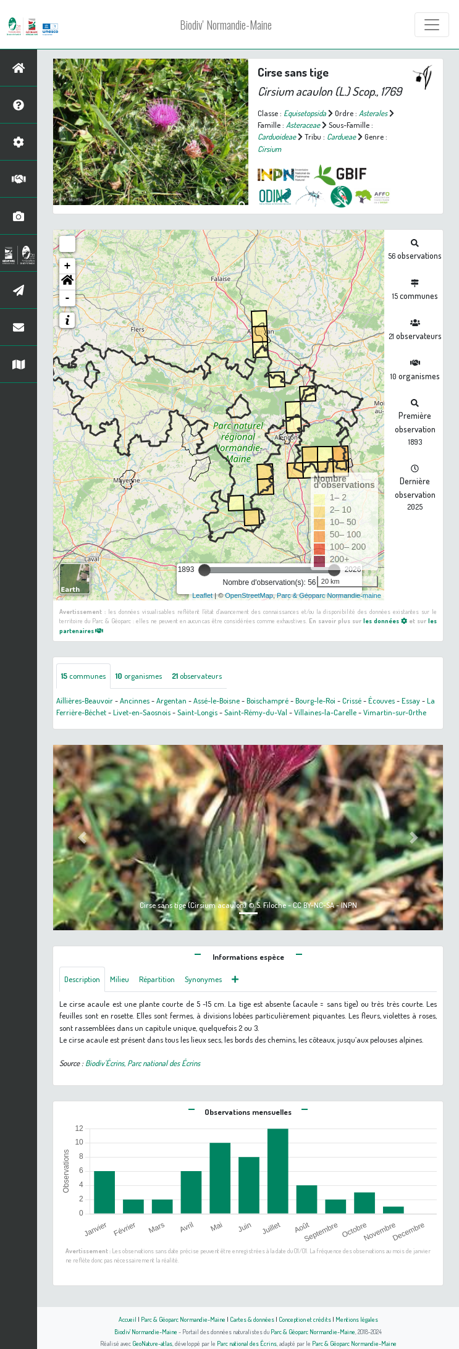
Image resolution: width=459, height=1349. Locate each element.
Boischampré (267, 700)
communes (83, 676)
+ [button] (67, 266)
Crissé (351, 700)
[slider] (204, 570)
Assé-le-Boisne (216, 700)
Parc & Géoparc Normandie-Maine (183, 1319)
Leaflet (202, 595)
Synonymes (203, 979)
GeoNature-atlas (152, 1343)
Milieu (119, 979)
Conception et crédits (305, 1319)
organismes (139, 676)
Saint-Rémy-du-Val (255, 712)
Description (82, 979)
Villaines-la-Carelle (325, 712)
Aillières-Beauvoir (84, 700)
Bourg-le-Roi (315, 700)
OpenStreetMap (249, 595)
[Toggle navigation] (432, 24)
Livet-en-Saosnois (142, 712)
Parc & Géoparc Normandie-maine (329, 595)
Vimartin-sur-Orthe (394, 712)
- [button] (67, 298)
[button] (67, 282)
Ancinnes (134, 700)
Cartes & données (252, 1319)
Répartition (157, 979)
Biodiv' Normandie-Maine (226, 25)
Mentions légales (356, 1319)
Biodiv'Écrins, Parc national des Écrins (142, 1063)
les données (385, 620)
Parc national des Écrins (247, 1343)
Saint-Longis (197, 712)
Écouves (381, 700)
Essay (411, 700)
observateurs (197, 676)
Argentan (171, 700)
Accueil (128, 1319)
